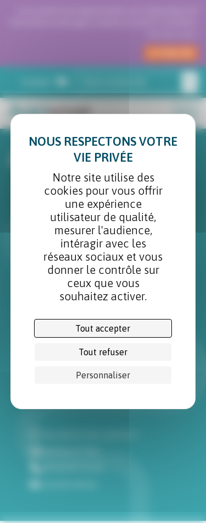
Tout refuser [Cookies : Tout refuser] (103, 352)
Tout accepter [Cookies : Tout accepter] (102, 328)
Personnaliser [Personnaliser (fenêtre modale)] (103, 375)
